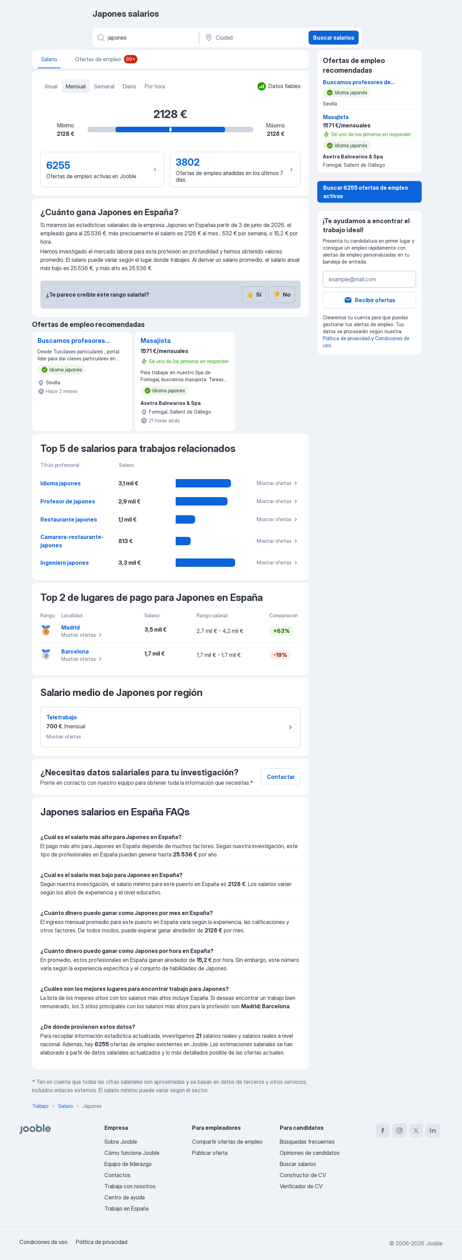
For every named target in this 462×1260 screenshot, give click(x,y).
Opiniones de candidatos (310, 1152)
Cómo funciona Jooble (131, 1152)
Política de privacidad (346, 338)
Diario (129, 86)
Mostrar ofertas (278, 483)
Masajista (156, 340)
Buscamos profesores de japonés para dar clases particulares (71, 341)
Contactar (281, 776)
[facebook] (383, 1130)
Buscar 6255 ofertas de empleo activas (365, 191)
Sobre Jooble (120, 1141)
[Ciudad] (253, 37)
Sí (253, 294)
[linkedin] (433, 1130)
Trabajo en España (126, 1208)
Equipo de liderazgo (128, 1163)
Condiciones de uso (43, 1241)
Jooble (434, 1243)
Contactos (117, 1175)
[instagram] (399, 1130)
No (281, 294)
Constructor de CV (303, 1175)
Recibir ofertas (369, 300)
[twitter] (416, 1130)
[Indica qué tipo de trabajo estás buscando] (145, 37)
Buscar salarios (333, 37)
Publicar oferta (210, 1152)
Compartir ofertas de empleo (227, 1141)
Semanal (104, 86)
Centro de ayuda (124, 1197)
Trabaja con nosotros (130, 1186)
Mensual (76, 86)
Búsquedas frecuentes (307, 1141)
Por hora (155, 86)
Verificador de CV (301, 1186)
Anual (51, 86)
